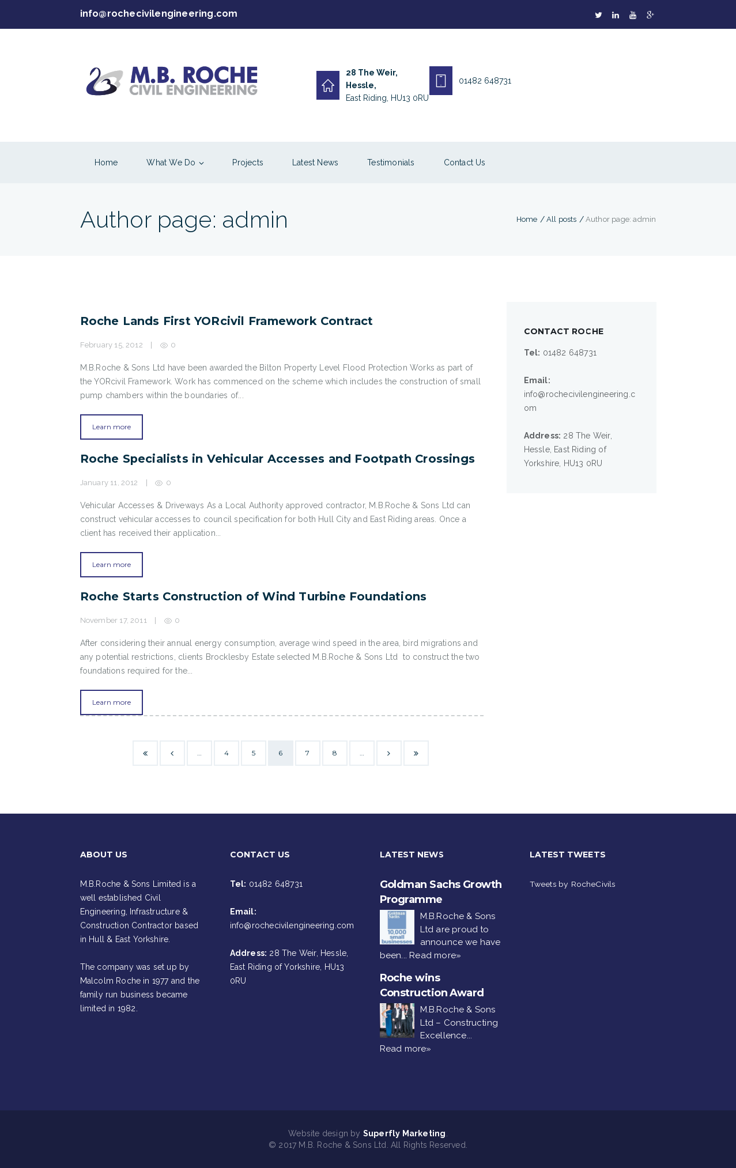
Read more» (435, 955)
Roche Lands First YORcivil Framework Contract (229, 321)
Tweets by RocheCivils (573, 884)
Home (106, 162)
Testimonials (390, 162)
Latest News (315, 162)
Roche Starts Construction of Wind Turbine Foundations (255, 596)
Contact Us (465, 162)
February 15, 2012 (111, 345)
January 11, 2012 (109, 482)
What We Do (170, 162)
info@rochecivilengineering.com (159, 14)
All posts (561, 219)
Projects (247, 162)
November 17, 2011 (113, 620)
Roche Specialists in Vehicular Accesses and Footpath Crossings (279, 459)
